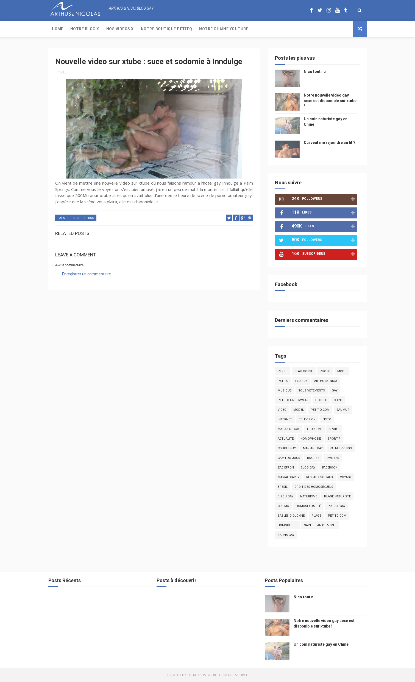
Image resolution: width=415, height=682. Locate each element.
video (282, 410)
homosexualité (308, 506)
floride (301, 381)
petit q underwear (293, 400)
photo (325, 371)
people (321, 400)
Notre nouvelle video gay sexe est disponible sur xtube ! (330, 100)
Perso (89, 218)
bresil (283, 487)
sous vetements (311, 390)
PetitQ (283, 381)
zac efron (286, 467)
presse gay (337, 506)
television (307, 419)
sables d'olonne (291, 515)
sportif (334, 438)
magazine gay (289, 429)
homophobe (287, 525)
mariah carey (288, 477)
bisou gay (285, 496)
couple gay (287, 448)
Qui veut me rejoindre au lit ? (329, 142)
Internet (285, 419)
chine (338, 400)
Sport (334, 429)
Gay (335, 390)
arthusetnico (325, 381)
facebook (329, 467)
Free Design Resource (229, 675)
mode (341, 371)
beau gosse (303, 371)
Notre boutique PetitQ (166, 29)
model (298, 410)
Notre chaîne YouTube (223, 29)
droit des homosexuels (313, 487)
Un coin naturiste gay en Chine (321, 644)
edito (326, 419)
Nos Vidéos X (120, 29)
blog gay (308, 467)
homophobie (310, 438)
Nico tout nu (315, 71)
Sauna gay (286, 535)
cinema (283, 506)
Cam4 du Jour (289, 458)
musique (284, 390)
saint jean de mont (320, 525)
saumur (342, 410)
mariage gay (313, 448)
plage (316, 515)
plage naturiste (337, 496)
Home (57, 29)
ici (156, 201)
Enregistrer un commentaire (86, 274)
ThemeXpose (197, 675)
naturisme (308, 496)
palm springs (68, 218)
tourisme (314, 429)
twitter (332, 458)
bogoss (313, 458)
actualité (286, 438)
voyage (346, 477)
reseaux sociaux (319, 477)
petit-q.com (320, 410)
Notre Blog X (84, 29)
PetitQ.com (337, 515)
